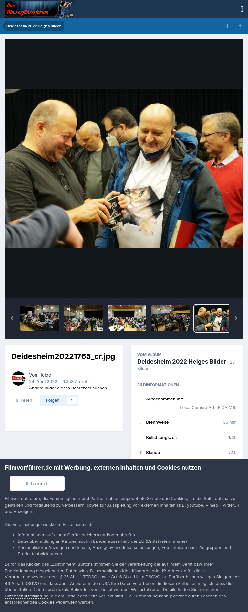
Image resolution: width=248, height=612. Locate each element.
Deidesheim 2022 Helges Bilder (181, 361)
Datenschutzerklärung (26, 595)
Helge (45, 374)
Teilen (24, 400)
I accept (37, 483)
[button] (12, 318)
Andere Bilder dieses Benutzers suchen (68, 387)
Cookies (46, 602)
